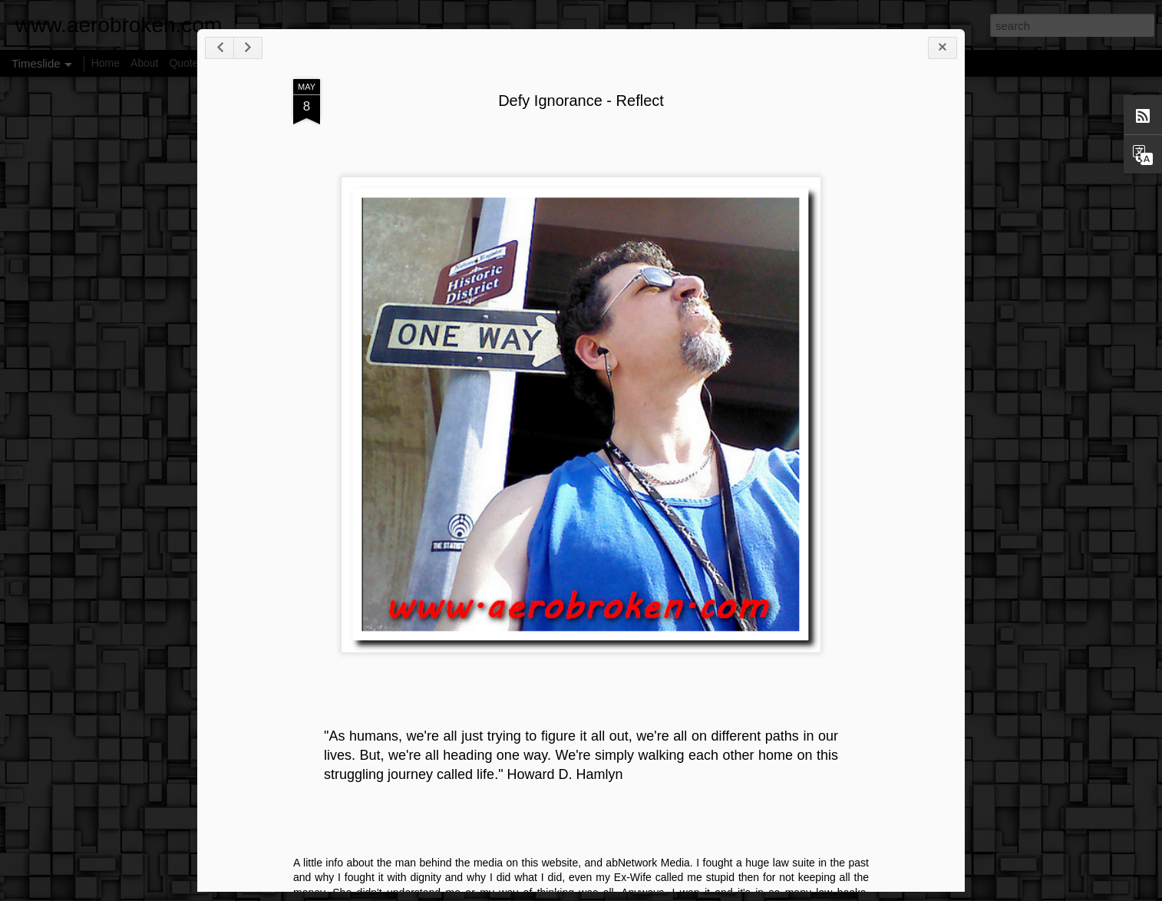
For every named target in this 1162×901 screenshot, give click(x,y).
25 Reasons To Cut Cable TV (800, 819)
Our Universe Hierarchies (791, 846)
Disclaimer (239, 63)
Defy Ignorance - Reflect (643, 145)
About (144, 63)
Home (105, 63)
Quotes (186, 63)
